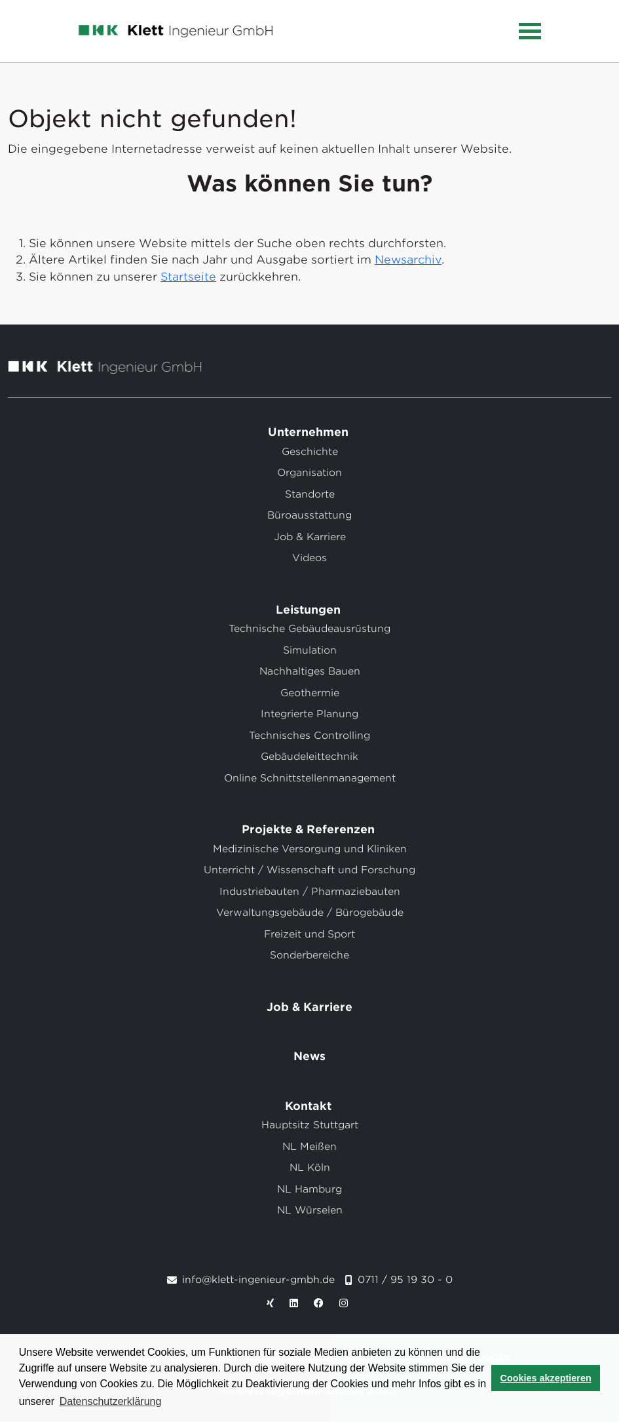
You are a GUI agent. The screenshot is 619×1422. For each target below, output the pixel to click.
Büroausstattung (309, 515)
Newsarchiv (408, 259)
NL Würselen (310, 1210)
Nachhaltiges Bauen (309, 671)
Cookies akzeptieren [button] (545, 1378)
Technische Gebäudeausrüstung (309, 629)
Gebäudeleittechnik (309, 756)
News (309, 1056)
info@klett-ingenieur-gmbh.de (258, 1280)
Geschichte (310, 452)
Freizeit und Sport (309, 934)
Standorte (310, 494)
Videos (309, 558)
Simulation (310, 650)
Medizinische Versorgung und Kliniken (310, 849)
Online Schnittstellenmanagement (310, 778)
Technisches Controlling (309, 735)
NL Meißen (309, 1147)
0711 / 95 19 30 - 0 (405, 1280)
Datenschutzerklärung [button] (111, 1401)
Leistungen (310, 609)
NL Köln (310, 1168)
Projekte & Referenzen (310, 829)
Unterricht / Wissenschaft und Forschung (309, 870)
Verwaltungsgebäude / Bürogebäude (309, 912)
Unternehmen (310, 432)
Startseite (188, 276)
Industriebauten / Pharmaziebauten (309, 892)
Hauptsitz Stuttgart (309, 1125)
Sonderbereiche (309, 955)
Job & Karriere (310, 537)
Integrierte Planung (309, 714)
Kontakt (310, 1106)
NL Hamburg (309, 1189)
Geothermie (309, 693)
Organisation (309, 473)
